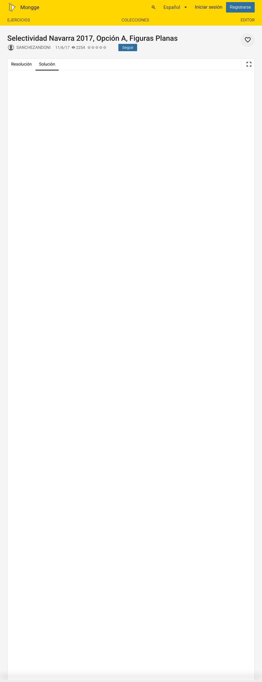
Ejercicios (18, 19)
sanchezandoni (33, 47)
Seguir (127, 47)
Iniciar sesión (208, 7)
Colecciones (135, 19)
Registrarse (240, 7)
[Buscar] (153, 7)
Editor (248, 19)
